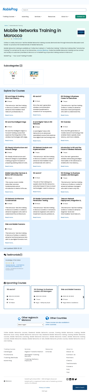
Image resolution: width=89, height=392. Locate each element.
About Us (64, 17)
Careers (69, 366)
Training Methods (11, 358)
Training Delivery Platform (31, 360)
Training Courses (9, 17)
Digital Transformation (34, 352)
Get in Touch (80, 387)
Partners (70, 358)
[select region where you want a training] (30, 324)
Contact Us (81, 17)
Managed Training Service (32, 355)
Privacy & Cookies (44, 387)
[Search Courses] (54, 10)
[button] (83, 297)
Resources (51, 17)
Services (38, 17)
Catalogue (8, 352)
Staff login (44, 391)
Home (6, 25)
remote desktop (42, 50)
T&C (68, 372)
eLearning (25, 17)
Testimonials (71, 363)
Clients (69, 361)
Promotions (8, 355)
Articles (49, 352)
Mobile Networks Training (16, 25)
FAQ (68, 369)
